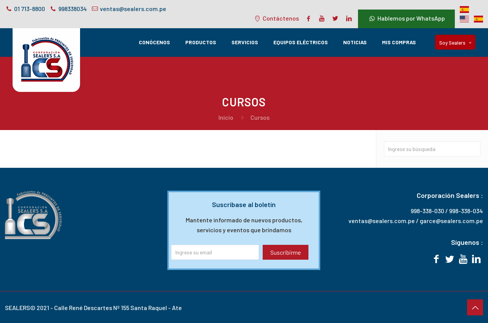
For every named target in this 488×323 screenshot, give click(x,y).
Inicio (225, 117)
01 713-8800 (29, 8)
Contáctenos (276, 18)
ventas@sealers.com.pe (133, 8)
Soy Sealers (456, 42)
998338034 (72, 8)
